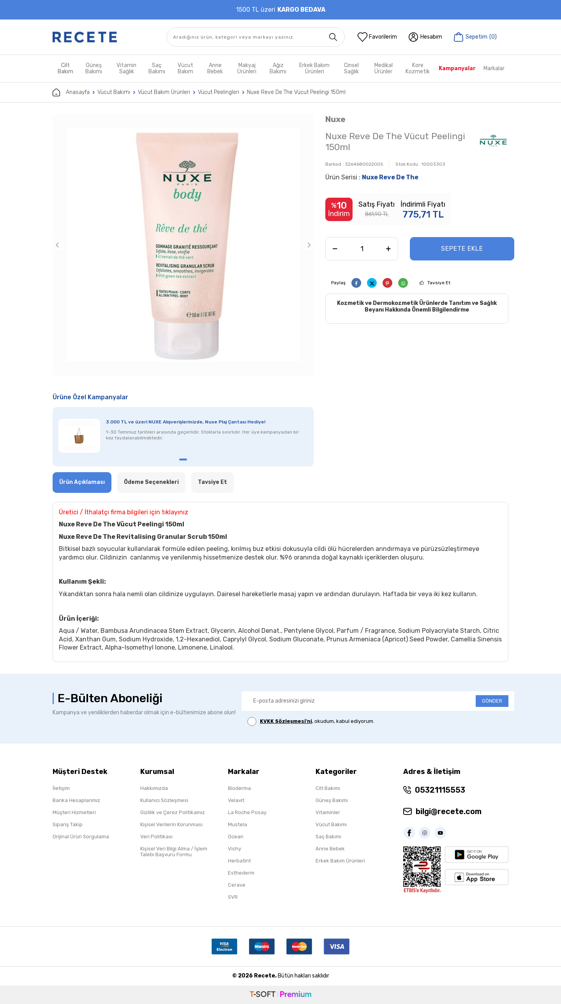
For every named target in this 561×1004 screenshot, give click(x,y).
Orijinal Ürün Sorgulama (81, 836)
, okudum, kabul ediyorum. (310, 721)
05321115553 (440, 790)
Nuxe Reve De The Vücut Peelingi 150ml (296, 92)
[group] (183, 244)
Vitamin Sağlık (126, 68)
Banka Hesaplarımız (76, 800)
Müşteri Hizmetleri (74, 812)
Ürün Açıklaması (82, 482)
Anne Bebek (215, 68)
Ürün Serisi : (371, 177)
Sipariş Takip (68, 824)
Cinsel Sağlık (351, 68)
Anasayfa (71, 92)
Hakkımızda (154, 788)
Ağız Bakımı (278, 68)
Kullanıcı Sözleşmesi (164, 800)
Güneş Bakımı (93, 68)
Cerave (236, 885)
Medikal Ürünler (383, 68)
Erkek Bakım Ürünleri (314, 68)
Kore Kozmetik (418, 68)
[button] (57, 244)
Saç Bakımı (156, 68)
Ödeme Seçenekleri (151, 482)
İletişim (61, 788)
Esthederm (241, 873)
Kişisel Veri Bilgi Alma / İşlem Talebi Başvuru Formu (173, 851)
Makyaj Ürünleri (246, 68)
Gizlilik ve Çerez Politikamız (172, 812)
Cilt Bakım (65, 68)
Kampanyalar (457, 68)
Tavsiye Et (438, 282)
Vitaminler (328, 812)
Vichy (234, 849)
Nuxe (335, 119)
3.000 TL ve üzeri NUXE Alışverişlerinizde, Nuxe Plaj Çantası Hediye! (185, 422)
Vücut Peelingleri (218, 92)
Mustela (237, 824)
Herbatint (239, 861)
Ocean (235, 836)
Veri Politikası (156, 836)
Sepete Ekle (462, 248)
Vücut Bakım (185, 68)
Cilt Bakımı (328, 788)
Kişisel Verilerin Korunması (171, 824)
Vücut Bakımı (113, 92)
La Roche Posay (247, 812)
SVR (233, 897)
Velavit (236, 800)
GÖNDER (492, 701)
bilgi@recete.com (449, 811)
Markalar (494, 68)
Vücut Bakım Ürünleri (164, 92)
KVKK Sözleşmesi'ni (286, 721)
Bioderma (239, 788)
